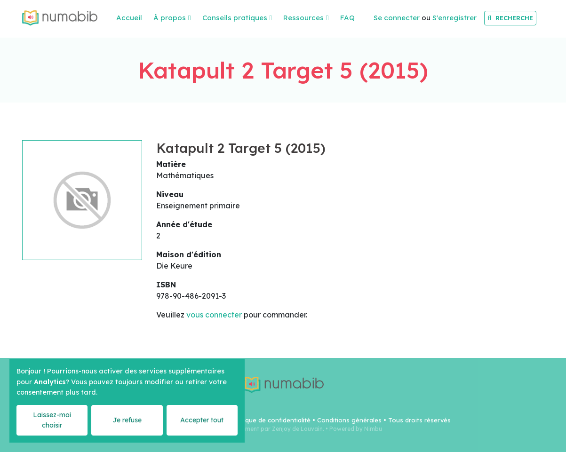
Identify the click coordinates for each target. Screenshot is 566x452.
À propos (169, 17)
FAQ (347, 17)
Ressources (303, 17)
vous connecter (214, 314)
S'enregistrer (454, 17)
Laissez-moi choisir (52, 420)
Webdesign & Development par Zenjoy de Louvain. (254, 428)
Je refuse (127, 420)
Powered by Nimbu (355, 428)
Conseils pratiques (234, 17)
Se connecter (397, 17)
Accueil (129, 17)
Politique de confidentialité (270, 420)
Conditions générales (349, 420)
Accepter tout (201, 420)
